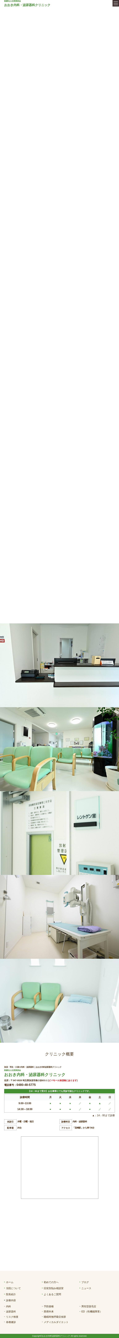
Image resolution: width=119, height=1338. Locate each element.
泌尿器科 (11, 1311)
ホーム (9, 1282)
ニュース (86, 1288)
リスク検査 (12, 1316)
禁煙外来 (49, 1311)
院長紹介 (11, 1294)
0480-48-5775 (26, 1084)
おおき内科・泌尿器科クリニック (27, 5)
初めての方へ (51, 1282)
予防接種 (49, 1306)
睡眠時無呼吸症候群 (55, 1316)
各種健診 (11, 1322)
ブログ (85, 1282)
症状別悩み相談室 (54, 1288)
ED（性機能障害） (91, 1311)
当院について (13, 1288)
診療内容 (11, 1300)
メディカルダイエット (56, 1322)
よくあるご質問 (52, 1294)
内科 (8, 1306)
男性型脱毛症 (88, 1306)
